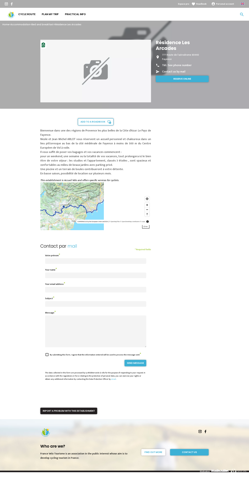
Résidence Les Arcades (68, 24)
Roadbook (201, 4)
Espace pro (183, 4)
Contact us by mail (173, 71)
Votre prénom (52, 255)
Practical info (75, 14)
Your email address (54, 284)
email (113, 384)
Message (49, 313)
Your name (50, 270)
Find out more (153, 457)
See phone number (180, 65)
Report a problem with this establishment (69, 416)
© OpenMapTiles (114, 221)
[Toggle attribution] (147, 221)
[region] (95, 206)
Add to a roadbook (93, 121)
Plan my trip (50, 14)
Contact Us (189, 457)
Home (5, 24)
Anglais (242, 4)
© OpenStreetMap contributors (130, 221)
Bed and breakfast (42, 24)
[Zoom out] (147, 209)
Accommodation (20, 24)
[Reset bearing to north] (147, 214)
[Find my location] (147, 198)
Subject (49, 298)
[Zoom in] (147, 205)
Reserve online (182, 78)
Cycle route (26, 14)
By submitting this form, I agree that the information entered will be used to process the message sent (95, 360)
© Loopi (142, 221)
